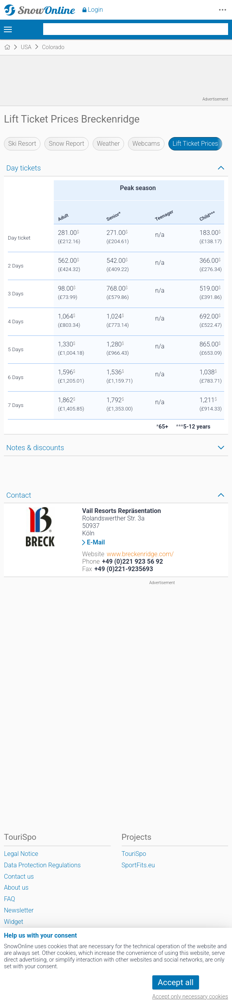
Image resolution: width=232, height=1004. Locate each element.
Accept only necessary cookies (190, 996)
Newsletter (19, 910)
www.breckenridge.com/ (140, 554)
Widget (13, 921)
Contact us (19, 876)
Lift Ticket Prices (195, 143)
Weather (108, 143)
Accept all (176, 982)
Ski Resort (22, 143)
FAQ (9, 899)
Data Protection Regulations (42, 865)
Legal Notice (21, 853)
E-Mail (96, 542)
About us (16, 887)
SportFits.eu (138, 865)
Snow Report (66, 143)
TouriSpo (134, 853)
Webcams (146, 143)
